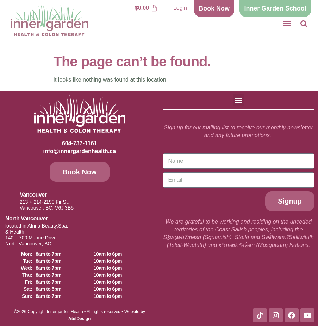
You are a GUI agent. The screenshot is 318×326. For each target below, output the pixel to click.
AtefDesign (79, 318)
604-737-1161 (79, 143)
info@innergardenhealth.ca (79, 151)
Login (180, 8)
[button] (286, 23)
